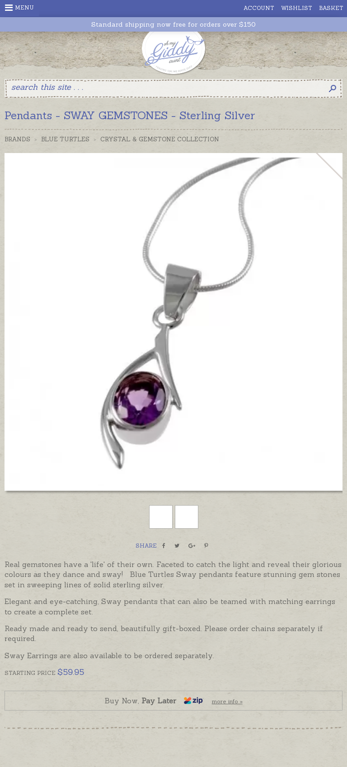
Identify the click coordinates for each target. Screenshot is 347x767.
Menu (19, 7)
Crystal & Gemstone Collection (159, 139)
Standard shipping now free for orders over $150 (173, 24)
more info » (227, 701)
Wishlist (296, 8)
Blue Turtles (65, 139)
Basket (331, 8)
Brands (17, 139)
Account (259, 8)
